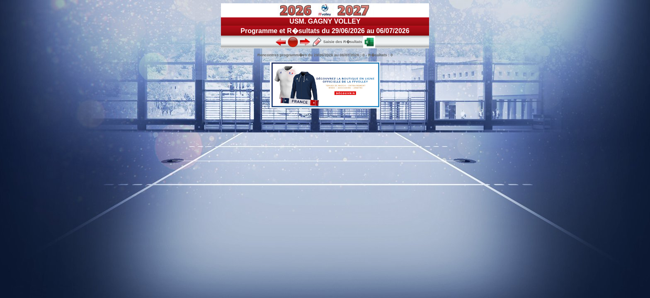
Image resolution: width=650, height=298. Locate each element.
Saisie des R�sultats (337, 42)
